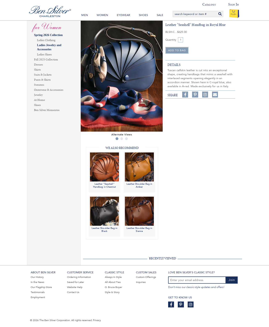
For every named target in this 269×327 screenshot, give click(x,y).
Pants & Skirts (42, 79)
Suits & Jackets (42, 74)
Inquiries (141, 282)
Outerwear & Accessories (48, 89)
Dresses (38, 64)
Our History (37, 277)
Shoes (143, 15)
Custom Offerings (146, 277)
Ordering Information (79, 277)
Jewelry (38, 94)
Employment (38, 297)
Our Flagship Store (41, 287)
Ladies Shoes (44, 54)
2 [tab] (121, 138)
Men (84, 15)
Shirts (37, 69)
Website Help (74, 287)
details (174, 65)
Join (232, 280)
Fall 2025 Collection (46, 59)
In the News (37, 282)
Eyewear (123, 15)
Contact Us (73, 292)
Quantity (170, 40)
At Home (39, 100)
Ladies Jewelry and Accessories (49, 47)
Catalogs (209, 4)
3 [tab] (126, 138)
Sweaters (39, 84)
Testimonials (38, 292)
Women (102, 15)
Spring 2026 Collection (48, 35)
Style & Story (112, 292)
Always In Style (113, 277)
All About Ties (113, 282)
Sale (160, 15)
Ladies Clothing (46, 40)
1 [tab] (117, 138)
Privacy (97, 320)
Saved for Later (75, 282)
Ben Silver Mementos (46, 110)
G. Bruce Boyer (113, 287)
